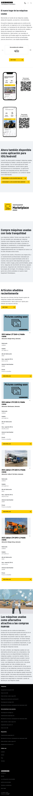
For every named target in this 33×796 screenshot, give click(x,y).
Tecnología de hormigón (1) (7, 712)
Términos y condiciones (6, 785)
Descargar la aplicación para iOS (12, 178)
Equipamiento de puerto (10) (7, 689)
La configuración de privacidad (8, 779)
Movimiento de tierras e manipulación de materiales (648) (14, 738)
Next (30, 49)
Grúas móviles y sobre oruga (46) (8, 721)
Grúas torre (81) (4, 693)
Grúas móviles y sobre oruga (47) (8, 741)
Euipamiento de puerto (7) (7, 724)
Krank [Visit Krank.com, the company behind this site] (8, 793)
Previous (3, 50)
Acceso (2, 776)
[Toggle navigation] (28, 3)
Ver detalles (7, 376)
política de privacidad (6, 782)
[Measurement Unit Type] (25, 3)
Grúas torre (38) (4, 727)
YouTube (3, 761)
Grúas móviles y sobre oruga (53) (8, 696)
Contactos (3, 773)
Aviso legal (3, 788)
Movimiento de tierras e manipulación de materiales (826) (14, 718)
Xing (2, 757)
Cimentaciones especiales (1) (7, 735)
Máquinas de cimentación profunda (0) (9, 699)
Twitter (2, 754)
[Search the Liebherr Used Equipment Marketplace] (31, 3)
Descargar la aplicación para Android (13, 182)
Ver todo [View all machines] (13, 59)
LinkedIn (3, 751)
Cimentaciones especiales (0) (7, 715)
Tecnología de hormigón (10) (7, 702)
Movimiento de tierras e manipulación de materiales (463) (14, 705)
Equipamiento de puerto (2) (7, 744)
